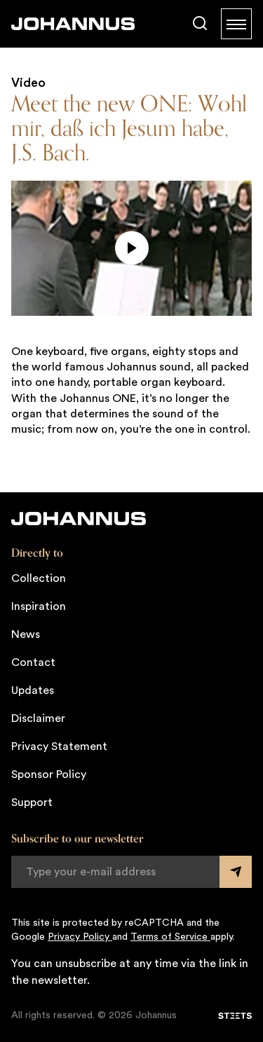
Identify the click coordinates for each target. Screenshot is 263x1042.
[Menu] (236, 23)
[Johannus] (73, 24)
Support (32, 802)
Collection (38, 578)
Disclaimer (38, 718)
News (25, 634)
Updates (32, 690)
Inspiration (38, 606)
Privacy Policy (80, 937)
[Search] (200, 23)
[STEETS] (235, 1016)
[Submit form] (236, 872)
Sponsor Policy (48, 774)
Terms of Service (170, 937)
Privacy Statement (59, 746)
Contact (33, 662)
